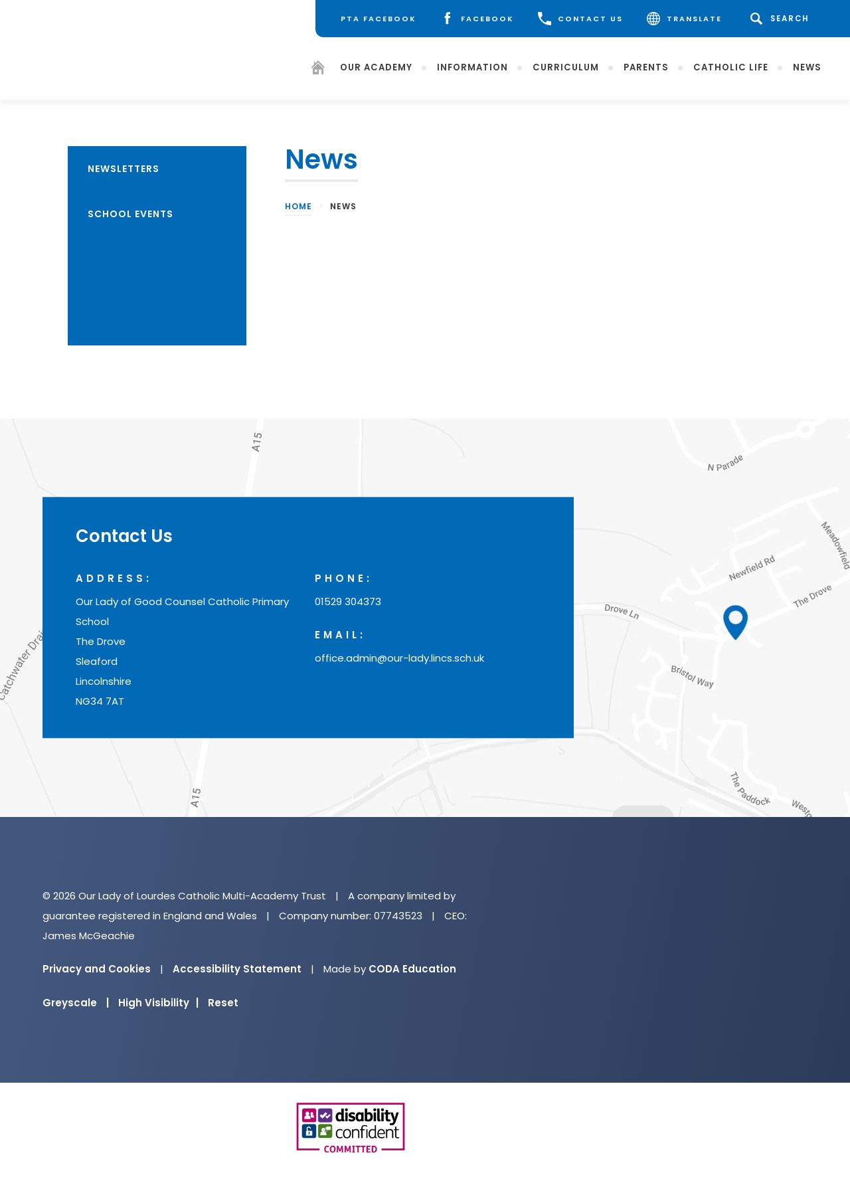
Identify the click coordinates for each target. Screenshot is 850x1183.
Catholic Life (730, 66)
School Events (130, 214)
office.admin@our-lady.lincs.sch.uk (399, 659)
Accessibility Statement (237, 969)
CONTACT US (580, 18)
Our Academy (376, 66)
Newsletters (123, 168)
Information (472, 66)
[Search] (781, 18)
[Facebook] (477, 18)
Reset (223, 1003)
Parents (646, 66)
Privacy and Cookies (96, 969)
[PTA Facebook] (378, 18)
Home (298, 206)
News (807, 66)
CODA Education (412, 969)
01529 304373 (348, 602)
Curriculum (566, 66)
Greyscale (75, 1003)
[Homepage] (318, 69)
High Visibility (158, 1003)
